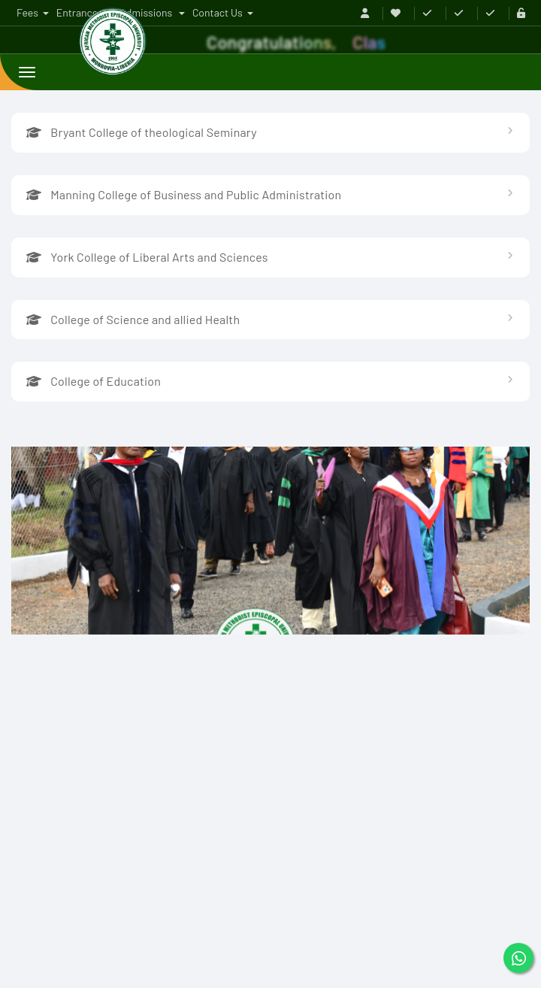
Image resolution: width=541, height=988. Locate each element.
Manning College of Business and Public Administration (183, 194)
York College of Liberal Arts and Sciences (147, 257)
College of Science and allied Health (133, 319)
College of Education (93, 381)
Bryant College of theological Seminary (141, 132)
